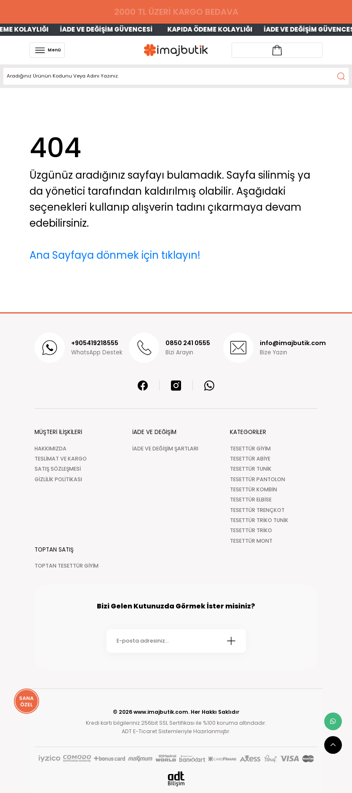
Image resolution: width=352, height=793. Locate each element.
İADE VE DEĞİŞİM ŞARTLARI (165, 448)
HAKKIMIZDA (51, 448)
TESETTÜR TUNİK (251, 468)
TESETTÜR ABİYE (250, 458)
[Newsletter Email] (176, 641)
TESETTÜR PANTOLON (257, 479)
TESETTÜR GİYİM (250, 448)
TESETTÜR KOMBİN (253, 489)
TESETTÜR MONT (251, 540)
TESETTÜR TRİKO (251, 530)
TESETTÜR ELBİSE (251, 499)
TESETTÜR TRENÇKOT (257, 510)
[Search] (176, 76)
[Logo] (176, 49)
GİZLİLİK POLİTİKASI (58, 479)
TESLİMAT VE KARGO (61, 458)
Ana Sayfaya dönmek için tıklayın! (114, 255)
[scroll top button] (333, 745)
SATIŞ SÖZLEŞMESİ (58, 468)
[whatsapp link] (333, 721)
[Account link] (277, 50)
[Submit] (231, 641)
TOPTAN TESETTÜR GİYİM (67, 565)
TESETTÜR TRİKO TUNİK (259, 520)
